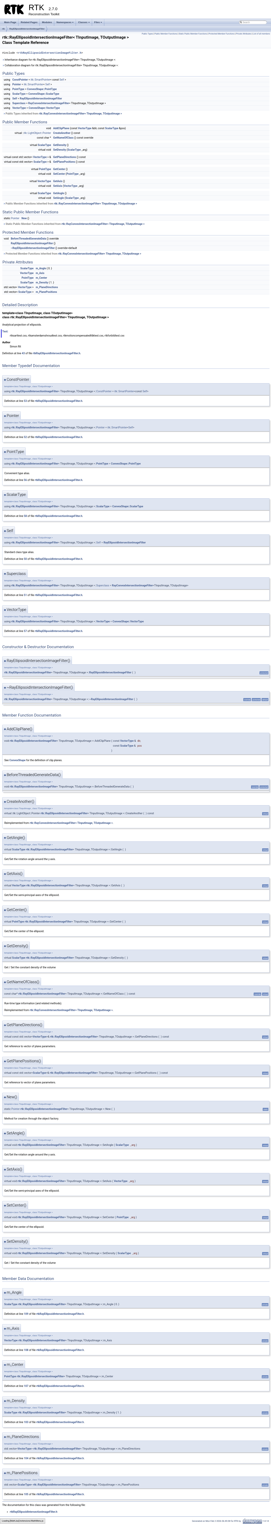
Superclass (18, 103)
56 (25, 480)
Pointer (16, 84)
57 (25, 631)
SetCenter (59, 173)
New (24, 218)
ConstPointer (20, 79)
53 (25, 400)
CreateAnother (61, 132)
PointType (18, 89)
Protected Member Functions (221, 34)
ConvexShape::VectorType (44, 107)
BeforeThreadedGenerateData (28, 238)
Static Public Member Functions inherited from (74, 223)
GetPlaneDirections (64, 157)
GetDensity (59, 145)
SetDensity (59, 149)
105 (26, 1494)
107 (26, 1385)
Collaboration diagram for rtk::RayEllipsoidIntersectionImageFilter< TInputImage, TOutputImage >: (60, 65)
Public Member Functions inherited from (70, 203)
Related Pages (29, 22)
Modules (47, 22)
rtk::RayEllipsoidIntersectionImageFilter (34, 391)
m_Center (41, 277)
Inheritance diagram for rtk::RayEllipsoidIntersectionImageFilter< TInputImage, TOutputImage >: (59, 59)
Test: (5, 331)
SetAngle (58, 197)
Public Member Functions (166, 34)
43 (23, 353)
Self (61, 79)
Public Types (147, 34)
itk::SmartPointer (40, 79)
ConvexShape (17, 760)
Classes (84, 23)
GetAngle (58, 193)
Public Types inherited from (62, 113)
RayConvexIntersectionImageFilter (48, 103)
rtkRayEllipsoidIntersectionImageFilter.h (49, 53)
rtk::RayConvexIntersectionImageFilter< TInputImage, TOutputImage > (80, 113)
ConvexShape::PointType (42, 89)
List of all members (261, 34)
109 (26, 1313)
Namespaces (65, 23)
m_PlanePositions (46, 291)
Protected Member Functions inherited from (72, 253)
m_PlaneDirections (47, 287)
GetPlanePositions (64, 161)
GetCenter (59, 169)
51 (25, 595)
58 (25, 515)
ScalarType (18, 93)
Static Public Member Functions (193, 34)
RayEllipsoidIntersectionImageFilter (27, 29)
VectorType (19, 107)
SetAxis (57, 185)
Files (98, 23)
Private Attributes (243, 34)
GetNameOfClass (63, 137)
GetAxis (57, 181)
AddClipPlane (61, 128)
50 (25, 558)
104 (26, 1458)
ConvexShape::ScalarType (43, 93)
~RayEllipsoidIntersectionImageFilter (33, 248)
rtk (3, 29)
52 (25, 437)
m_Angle (41, 268)
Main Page (10, 22)
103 (26, 1422)
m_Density (42, 282)
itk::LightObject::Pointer (37, 132)
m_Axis (40, 273)
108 (26, 1350)
